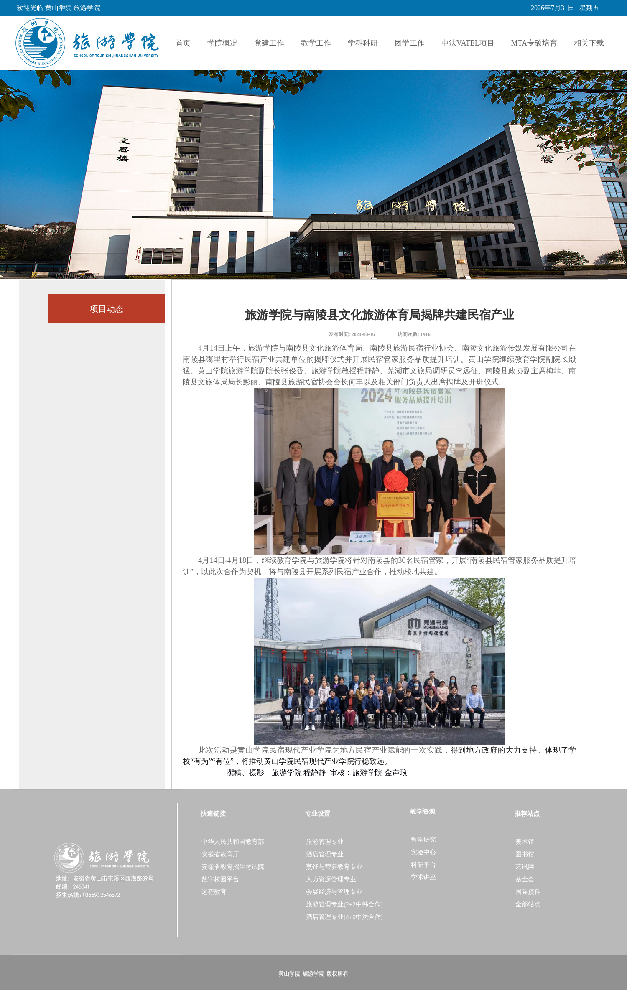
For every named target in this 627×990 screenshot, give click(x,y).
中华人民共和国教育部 (232, 841)
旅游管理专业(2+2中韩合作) (344, 904)
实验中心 (423, 852)
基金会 (524, 879)
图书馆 (524, 854)
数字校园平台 (220, 879)
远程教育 (214, 891)
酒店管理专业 (325, 854)
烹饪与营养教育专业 (334, 866)
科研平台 (423, 864)
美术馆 (524, 841)
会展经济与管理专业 (334, 891)
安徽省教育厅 (220, 854)
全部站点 (527, 904)
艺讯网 (524, 866)
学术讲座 (423, 877)
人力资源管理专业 (331, 879)
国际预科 (527, 891)
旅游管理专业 (325, 841)
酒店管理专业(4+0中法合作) (344, 917)
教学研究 (423, 839)
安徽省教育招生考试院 (232, 866)
